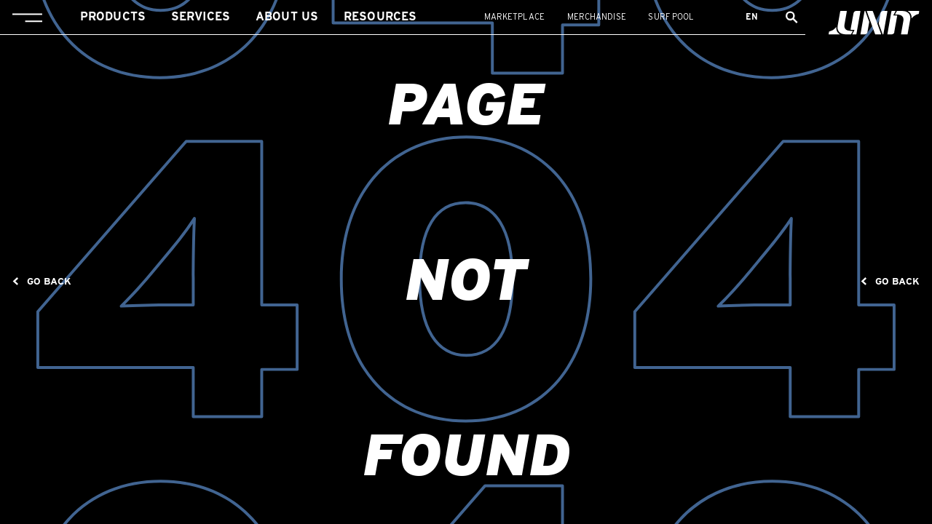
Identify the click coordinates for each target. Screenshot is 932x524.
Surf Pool (671, 17)
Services (200, 16)
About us (287, 16)
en (752, 17)
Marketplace (514, 17)
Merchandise (596, 17)
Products (113, 16)
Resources (380, 16)
